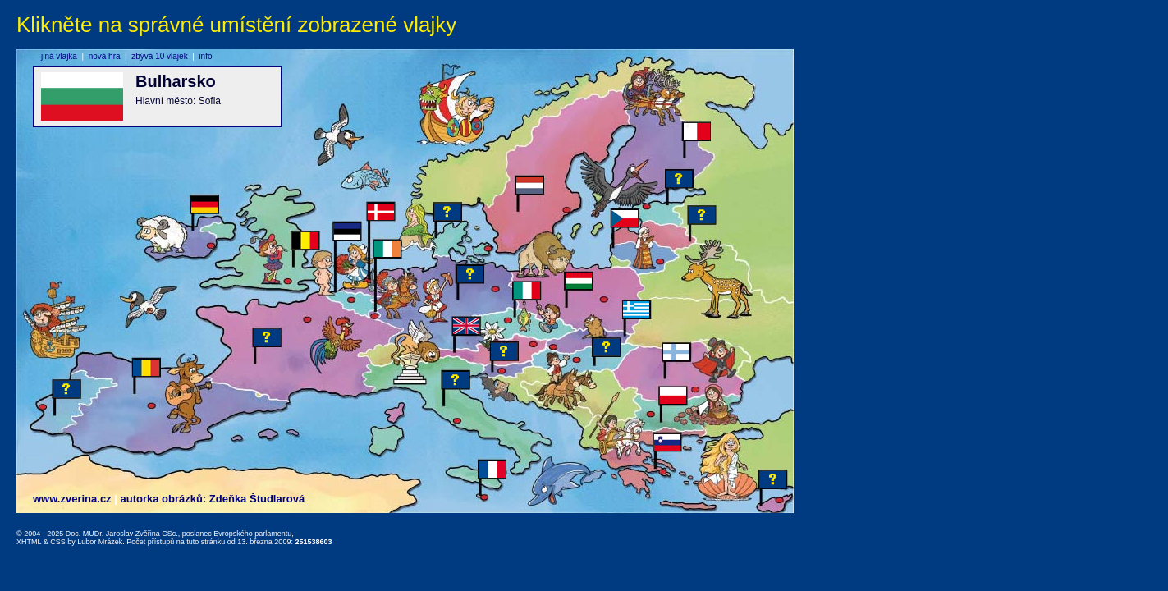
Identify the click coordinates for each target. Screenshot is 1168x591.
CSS (58, 542)
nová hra (105, 56)
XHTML (28, 542)
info (205, 56)
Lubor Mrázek (99, 542)
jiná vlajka (59, 56)
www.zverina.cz (72, 498)
